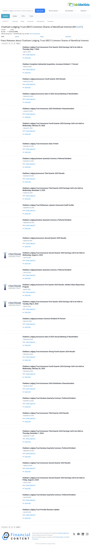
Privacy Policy (59, 547)
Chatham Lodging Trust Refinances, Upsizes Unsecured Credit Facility (48, 208)
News (22, 21)
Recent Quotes (53, 11)
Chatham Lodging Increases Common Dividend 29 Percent (44, 324)
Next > (18, 43)
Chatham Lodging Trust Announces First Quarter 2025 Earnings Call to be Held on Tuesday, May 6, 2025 (53, 308)
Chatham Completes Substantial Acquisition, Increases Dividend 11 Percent (50, 64)
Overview (15, 21)
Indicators (84, 11)
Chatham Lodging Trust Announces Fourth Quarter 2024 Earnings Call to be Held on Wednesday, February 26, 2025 (53, 374)
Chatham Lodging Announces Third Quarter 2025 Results (44, 176)
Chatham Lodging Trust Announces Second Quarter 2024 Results (46, 471)
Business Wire (28, 58)
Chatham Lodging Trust (30, 54)
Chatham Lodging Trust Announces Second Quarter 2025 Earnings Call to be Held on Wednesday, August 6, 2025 (54, 258)
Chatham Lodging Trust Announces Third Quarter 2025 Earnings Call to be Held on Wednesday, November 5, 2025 (53, 192)
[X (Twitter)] (74, 546)
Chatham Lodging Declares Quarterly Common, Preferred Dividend (47, 161)
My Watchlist (69, 11)
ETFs (23, 16)
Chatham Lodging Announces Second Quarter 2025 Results (44, 242)
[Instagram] (87, 546)
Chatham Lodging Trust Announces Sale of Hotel (40, 146)
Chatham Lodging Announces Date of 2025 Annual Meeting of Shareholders (50, 343)
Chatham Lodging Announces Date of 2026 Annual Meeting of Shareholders (50, 95)
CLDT (79, 26)
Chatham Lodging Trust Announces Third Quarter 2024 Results (46, 420)
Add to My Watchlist (37, 34)
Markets (5, 16)
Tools (31, 16)
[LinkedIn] (83, 546)
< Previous (4, 43)
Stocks (15, 16)
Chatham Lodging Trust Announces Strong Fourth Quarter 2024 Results (49, 358)
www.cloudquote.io (63, 543)
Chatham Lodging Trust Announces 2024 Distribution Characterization (48, 390)
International (40, 21)
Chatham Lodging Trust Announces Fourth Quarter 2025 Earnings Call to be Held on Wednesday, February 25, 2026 (53, 126)
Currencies (30, 21)
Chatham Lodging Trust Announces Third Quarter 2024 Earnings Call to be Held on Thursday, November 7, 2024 (53, 440)
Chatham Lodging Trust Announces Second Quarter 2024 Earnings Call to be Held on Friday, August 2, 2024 (54, 488)
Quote (17, 36)
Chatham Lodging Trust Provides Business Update (41, 519)
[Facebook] (78, 546)
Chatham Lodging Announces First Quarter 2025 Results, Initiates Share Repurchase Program (54, 291)
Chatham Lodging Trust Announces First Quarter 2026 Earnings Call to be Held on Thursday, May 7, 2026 (53, 48)
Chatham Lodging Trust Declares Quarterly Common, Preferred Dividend (49, 405)
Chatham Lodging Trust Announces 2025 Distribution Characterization (48, 110)
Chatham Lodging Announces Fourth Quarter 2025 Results (44, 80)
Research (68, 36)
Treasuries (50, 21)
